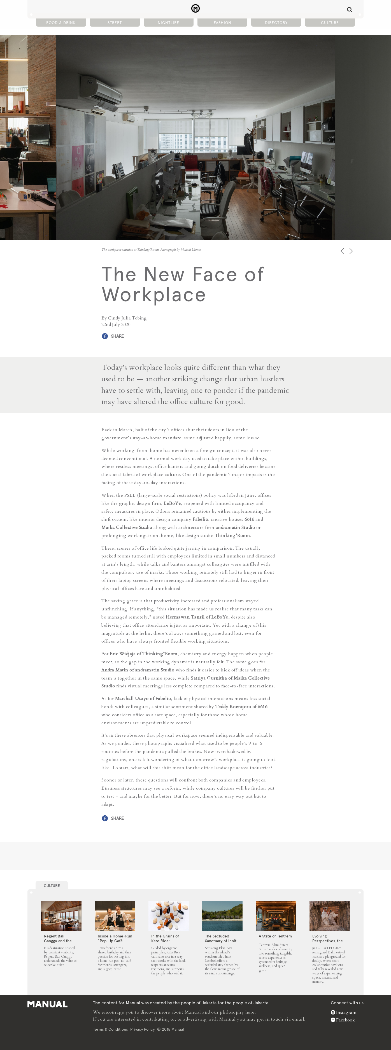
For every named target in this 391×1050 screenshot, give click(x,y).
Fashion (222, 22)
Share (117, 336)
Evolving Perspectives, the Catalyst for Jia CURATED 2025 (327, 943)
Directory (276, 22)
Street (115, 22)
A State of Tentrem (275, 936)
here (250, 1012)
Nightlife (168, 22)
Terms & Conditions (110, 1028)
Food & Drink (61, 22)
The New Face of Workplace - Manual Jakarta (195, 8)
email (298, 1019)
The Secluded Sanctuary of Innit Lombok (220, 941)
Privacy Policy (142, 1028)
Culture (330, 22)
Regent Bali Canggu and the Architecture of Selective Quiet (58, 943)
